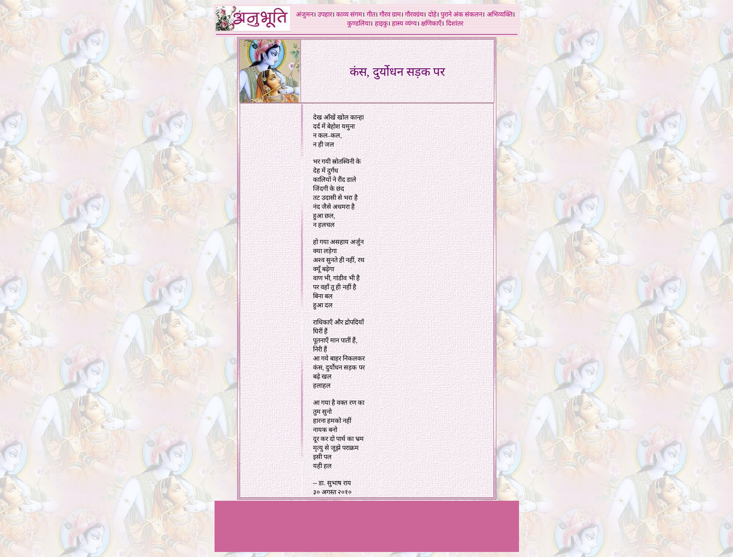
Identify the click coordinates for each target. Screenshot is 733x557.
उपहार (325, 14)
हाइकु (381, 23)
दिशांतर (454, 23)
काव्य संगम (349, 14)
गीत (371, 14)
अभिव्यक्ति (499, 14)
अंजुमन (304, 14)
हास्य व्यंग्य (404, 23)
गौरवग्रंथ (414, 14)
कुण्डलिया (358, 23)
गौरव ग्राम (390, 14)
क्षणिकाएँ (431, 23)
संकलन (473, 14)
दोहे (432, 14)
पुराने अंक (452, 14)
